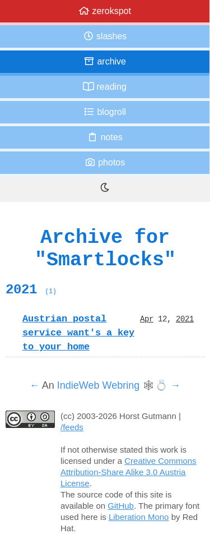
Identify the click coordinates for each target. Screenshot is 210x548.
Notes (105, 137)
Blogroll (104, 112)
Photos (105, 162)
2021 (31, 289)
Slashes (105, 36)
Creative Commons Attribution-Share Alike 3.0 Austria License (128, 472)
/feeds (71, 427)
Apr (146, 319)
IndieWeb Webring (98, 385)
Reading (105, 86)
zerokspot (104, 11)
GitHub (121, 505)
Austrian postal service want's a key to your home (78, 332)
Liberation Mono (139, 517)
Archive (104, 61)
